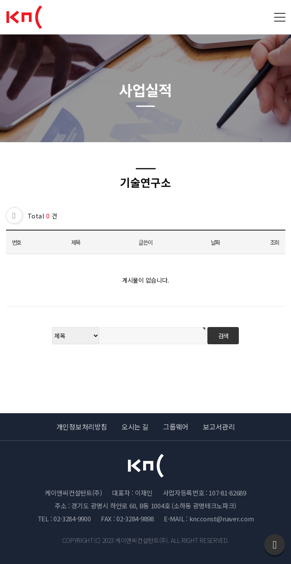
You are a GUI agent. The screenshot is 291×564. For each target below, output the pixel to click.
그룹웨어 (175, 427)
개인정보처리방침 (81, 427)
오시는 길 (135, 427)
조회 (274, 242)
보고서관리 (219, 427)
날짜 (215, 242)
